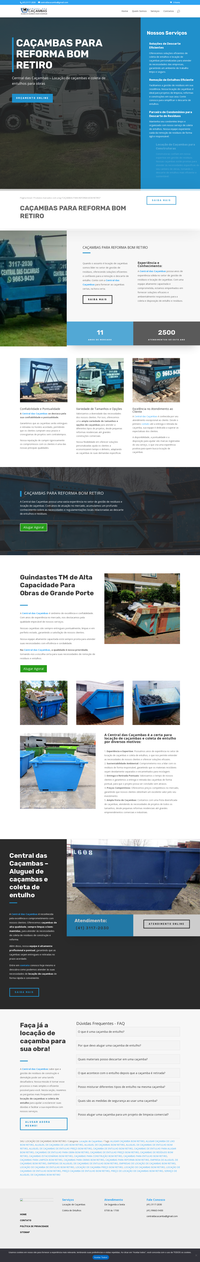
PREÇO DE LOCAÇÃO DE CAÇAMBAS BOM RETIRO (137, 1170)
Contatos (168, 11)
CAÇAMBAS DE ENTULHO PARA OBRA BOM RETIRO (62, 1152)
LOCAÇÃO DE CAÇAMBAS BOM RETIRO (144, 1167)
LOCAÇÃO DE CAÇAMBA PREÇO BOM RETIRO (99, 1167)
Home (125, 11)
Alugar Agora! (33, 527)
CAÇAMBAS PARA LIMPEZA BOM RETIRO (41, 1159)
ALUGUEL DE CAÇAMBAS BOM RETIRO (104, 1144)
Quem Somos (139, 11)
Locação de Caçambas (90, 1141)
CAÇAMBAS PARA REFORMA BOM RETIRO (127, 1159)
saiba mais (161, 194)
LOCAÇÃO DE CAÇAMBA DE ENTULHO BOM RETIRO (47, 1167)
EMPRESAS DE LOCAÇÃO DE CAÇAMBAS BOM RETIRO (147, 1163)
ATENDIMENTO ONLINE (167, 920)
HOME (23, 1215)
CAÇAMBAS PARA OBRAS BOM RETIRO (84, 1159)
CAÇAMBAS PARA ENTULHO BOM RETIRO (145, 1156)
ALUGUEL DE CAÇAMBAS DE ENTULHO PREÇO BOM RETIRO (60, 1148)
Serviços (155, 11)
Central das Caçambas (153, 271)
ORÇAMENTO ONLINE (32, 98)
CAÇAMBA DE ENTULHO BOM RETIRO (113, 1148)
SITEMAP (25, 1233)
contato (146, 423)
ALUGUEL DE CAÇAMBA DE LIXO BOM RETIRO (59, 1144)
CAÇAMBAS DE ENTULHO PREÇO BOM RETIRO (114, 1152)
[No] (196, 1255)
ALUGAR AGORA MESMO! (37, 1124)
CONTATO (25, 1221)
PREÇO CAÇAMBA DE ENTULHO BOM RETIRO (86, 1170)
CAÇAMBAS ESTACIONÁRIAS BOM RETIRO (51, 1156)
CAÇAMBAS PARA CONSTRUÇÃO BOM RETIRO (98, 1156)
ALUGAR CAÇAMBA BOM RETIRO (127, 1141)
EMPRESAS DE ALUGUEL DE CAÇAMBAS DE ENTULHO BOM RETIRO (83, 1163)
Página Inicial (26, 191)
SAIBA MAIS (97, 299)
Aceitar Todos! (101, 1257)
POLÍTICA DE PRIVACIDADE (34, 1227)
